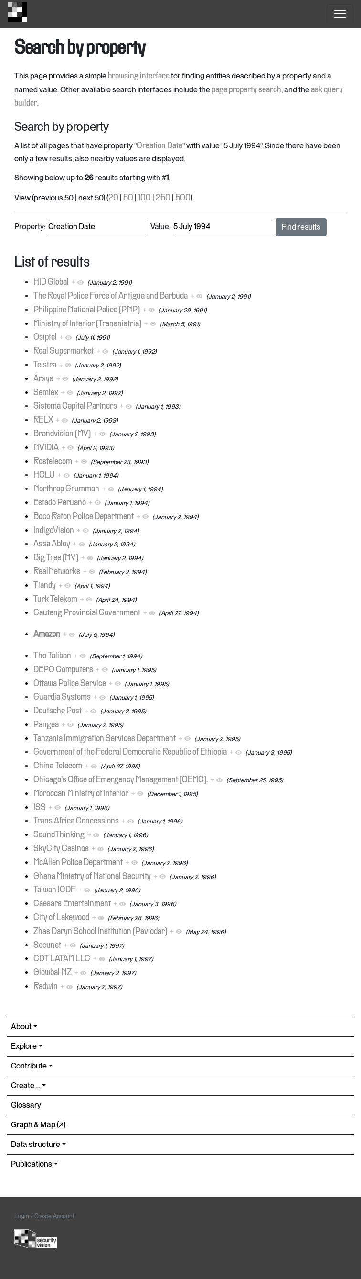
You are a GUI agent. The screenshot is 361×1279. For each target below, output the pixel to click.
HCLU (44, 475)
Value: (160, 226)
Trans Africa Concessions (76, 821)
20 (113, 198)
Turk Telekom (55, 599)
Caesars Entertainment (72, 904)
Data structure (35, 1144)
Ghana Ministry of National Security (92, 876)
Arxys (43, 379)
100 (144, 198)
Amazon (46, 634)
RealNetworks (56, 571)
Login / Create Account (44, 1216)
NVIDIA (46, 448)
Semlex (45, 393)
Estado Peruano (59, 503)
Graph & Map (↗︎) (38, 1124)
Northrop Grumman (66, 489)
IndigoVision (53, 530)
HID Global (51, 282)
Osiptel (45, 337)
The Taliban (52, 656)
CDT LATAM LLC (61, 959)
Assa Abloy (51, 544)
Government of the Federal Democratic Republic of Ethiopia (130, 752)
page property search (246, 90)
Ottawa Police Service (69, 683)
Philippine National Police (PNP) (86, 310)
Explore (24, 1046)
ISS (39, 807)
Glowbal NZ (52, 972)
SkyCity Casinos (61, 849)
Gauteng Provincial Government (86, 613)
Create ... (25, 1085)
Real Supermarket (63, 351)
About (21, 1026)
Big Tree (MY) (55, 558)
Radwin (45, 986)
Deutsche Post (57, 711)
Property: (29, 226)
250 (163, 198)
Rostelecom (52, 461)
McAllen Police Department (78, 862)
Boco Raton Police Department (83, 516)
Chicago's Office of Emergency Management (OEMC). (120, 780)
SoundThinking (59, 835)
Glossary (26, 1105)
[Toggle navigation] (340, 13)
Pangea (46, 725)
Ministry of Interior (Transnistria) (87, 324)
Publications (31, 1163)
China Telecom (57, 766)
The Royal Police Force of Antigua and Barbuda (110, 296)
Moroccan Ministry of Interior (80, 794)
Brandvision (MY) (62, 434)
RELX (43, 420)
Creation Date (159, 146)
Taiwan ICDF (54, 890)
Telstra (44, 365)
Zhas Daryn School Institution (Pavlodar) (100, 931)
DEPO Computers (63, 670)
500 (183, 198)
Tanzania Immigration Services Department (104, 738)
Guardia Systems (62, 697)
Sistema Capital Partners (75, 406)
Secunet (47, 945)
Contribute (29, 1065)
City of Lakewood (61, 917)
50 (128, 198)
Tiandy (44, 585)
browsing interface (139, 76)
